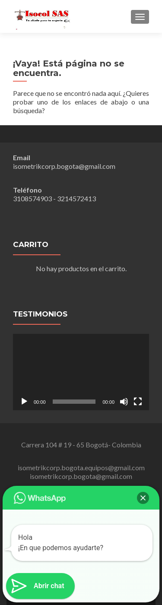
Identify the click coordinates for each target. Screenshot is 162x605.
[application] (81, 372)
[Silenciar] (124, 401)
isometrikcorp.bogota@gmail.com (64, 166)
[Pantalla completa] (137, 401)
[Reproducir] (24, 401)
